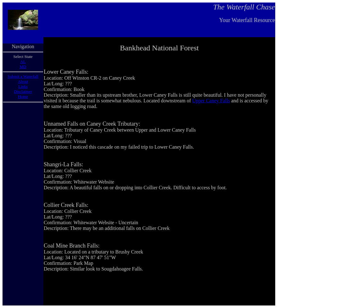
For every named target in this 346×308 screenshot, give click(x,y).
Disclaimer (23, 91)
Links (23, 86)
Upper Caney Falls (211, 100)
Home (23, 96)
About (23, 81)
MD (23, 66)
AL (22, 61)
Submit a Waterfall (23, 76)
